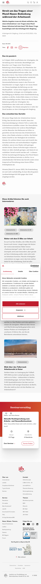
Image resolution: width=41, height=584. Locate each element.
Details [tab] (20, 271)
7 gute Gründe (6, 488)
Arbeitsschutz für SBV (12, 233)
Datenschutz (13, 565)
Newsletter (5, 500)
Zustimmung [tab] (7, 271)
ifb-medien (5, 503)
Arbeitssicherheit (10, 230)
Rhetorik (25, 506)
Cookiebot (20, 565)
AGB (24, 568)
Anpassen (20, 310)
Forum (4, 538)
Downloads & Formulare (8, 512)
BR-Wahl (25, 509)
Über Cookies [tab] (33, 271)
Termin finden (28, 443)
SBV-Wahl (25, 512)
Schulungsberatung (28, 491)
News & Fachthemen (7, 524)
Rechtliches (18, 568)
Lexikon (4, 526)
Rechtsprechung (6, 529)
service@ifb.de (26, 485)
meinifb (4, 509)
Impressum (27, 565)
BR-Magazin (5, 535)
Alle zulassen (20, 304)
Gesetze (4, 532)
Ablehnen (20, 316)
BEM (24, 503)
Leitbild (4, 482)
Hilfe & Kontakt (27, 480)
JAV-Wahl (25, 514)
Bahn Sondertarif (6, 506)
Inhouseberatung (27, 494)
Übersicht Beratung (28, 488)
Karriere (4, 491)
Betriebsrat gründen (28, 500)
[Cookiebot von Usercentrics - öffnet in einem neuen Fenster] (30, 266)
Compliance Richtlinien (8, 485)
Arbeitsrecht (9, 362)
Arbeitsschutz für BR (25, 230)
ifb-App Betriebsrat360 (8, 517)
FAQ (3, 514)
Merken (25, 47)
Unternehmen (5, 480)
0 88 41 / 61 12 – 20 (27, 482)
